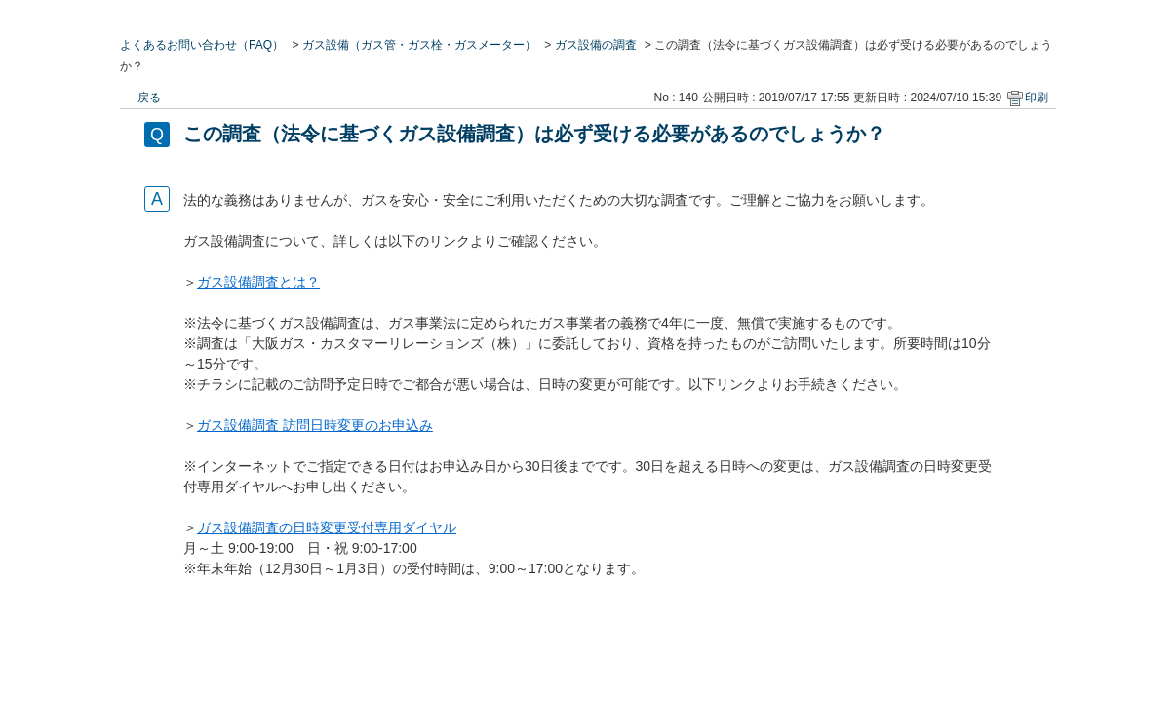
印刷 (1036, 97)
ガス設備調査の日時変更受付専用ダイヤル (326, 527)
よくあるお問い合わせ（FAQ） (202, 45)
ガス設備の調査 (596, 45)
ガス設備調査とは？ (258, 282)
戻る (149, 97)
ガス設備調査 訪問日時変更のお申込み (315, 425)
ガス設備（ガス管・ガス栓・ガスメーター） (419, 45)
